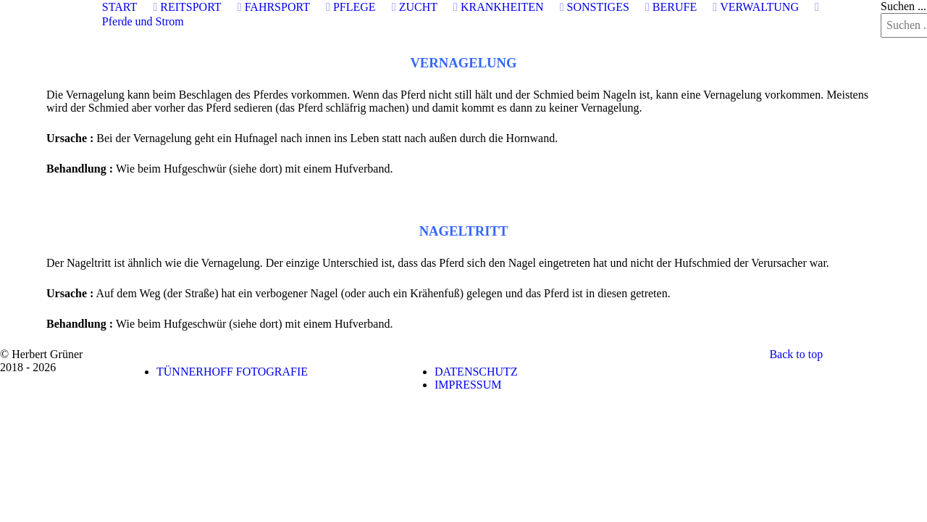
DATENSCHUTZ (476, 371)
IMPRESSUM (468, 384)
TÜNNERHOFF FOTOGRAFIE (232, 371)
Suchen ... (903, 6)
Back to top (796, 354)
